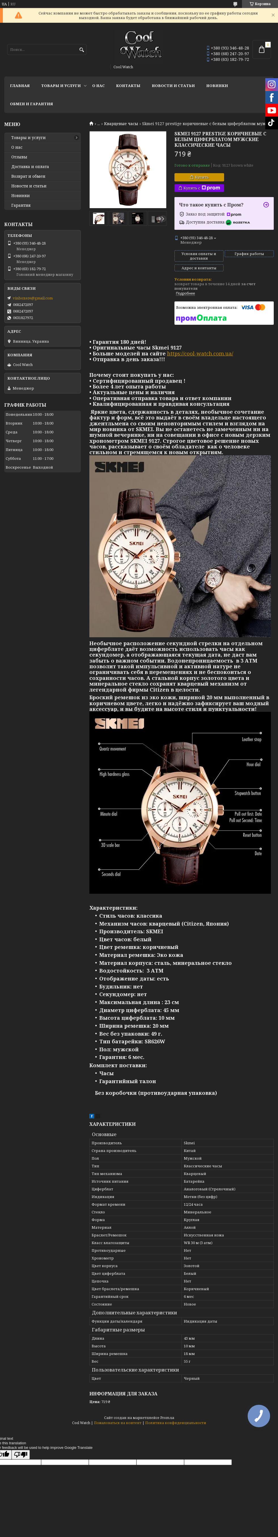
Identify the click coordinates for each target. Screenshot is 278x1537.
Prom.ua (167, 1417)
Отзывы (19, 157)
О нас (98, 85)
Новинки (217, 85)
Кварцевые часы (121, 123)
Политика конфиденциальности (175, 1422)
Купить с (202, 188)
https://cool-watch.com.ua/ (200, 353)
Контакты (128, 85)
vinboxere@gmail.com (33, 298)
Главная (20, 85)
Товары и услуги (61, 85)
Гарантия (21, 205)
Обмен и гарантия (31, 103)
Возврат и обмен (28, 176)
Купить (202, 177)
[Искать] (82, 50)
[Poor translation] (21, 1454)
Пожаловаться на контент (118, 1422)
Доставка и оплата (30, 166)
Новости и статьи (173, 85)
